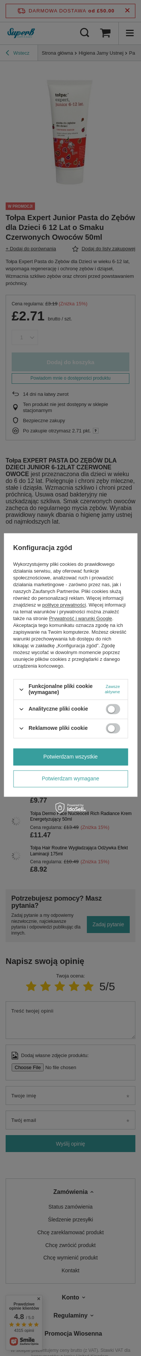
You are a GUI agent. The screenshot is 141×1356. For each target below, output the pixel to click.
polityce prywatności (64, 605)
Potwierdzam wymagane (70, 778)
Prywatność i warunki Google (80, 619)
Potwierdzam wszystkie (70, 757)
